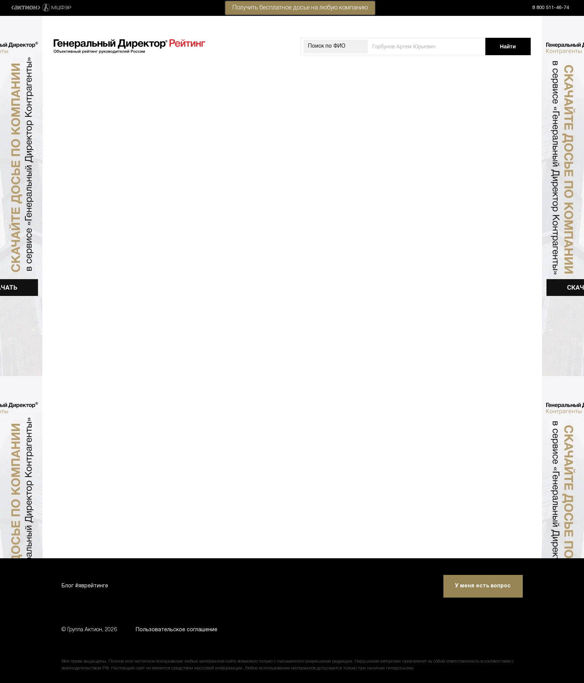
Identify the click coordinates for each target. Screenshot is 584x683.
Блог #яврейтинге (85, 586)
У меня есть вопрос (483, 586)
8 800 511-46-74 (550, 8)
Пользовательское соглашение (176, 629)
